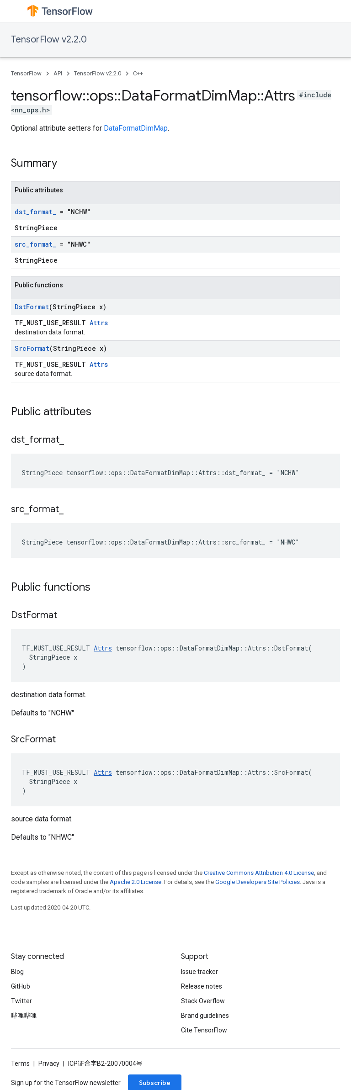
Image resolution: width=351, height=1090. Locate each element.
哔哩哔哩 (24, 1015)
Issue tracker (199, 971)
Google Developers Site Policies (257, 881)
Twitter (21, 1001)
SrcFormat (32, 348)
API (57, 73)
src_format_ (35, 244)
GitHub (20, 986)
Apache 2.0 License (135, 881)
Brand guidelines (205, 1015)
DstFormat (32, 306)
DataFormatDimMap (136, 128)
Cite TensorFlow (204, 1030)
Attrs (99, 322)
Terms (20, 1063)
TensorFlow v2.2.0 (49, 39)
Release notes (201, 986)
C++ (138, 73)
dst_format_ (35, 211)
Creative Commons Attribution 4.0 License (259, 872)
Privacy (48, 1063)
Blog (17, 971)
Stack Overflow (203, 1001)
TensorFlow (26, 73)
